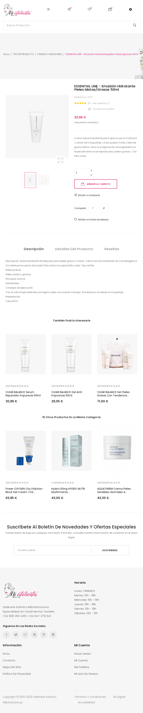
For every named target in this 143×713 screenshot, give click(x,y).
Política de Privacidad (17, 674)
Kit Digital (119, 697)
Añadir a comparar (87, 195)
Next (70, 126)
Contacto (9, 660)
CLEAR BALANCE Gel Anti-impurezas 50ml (67, 393)
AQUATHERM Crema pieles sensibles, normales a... (114, 490)
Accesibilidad (86, 702)
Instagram (43, 634)
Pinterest (34, 634)
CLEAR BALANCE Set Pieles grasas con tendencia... (113, 393)
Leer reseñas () (100, 103)
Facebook (6, 634)
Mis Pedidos (81, 667)
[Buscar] (71, 25)
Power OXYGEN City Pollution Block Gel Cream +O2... (24, 490)
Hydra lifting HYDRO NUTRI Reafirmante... (68, 490)
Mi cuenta (81, 660)
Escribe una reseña (103, 109)
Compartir (92, 208)
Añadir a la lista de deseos (91, 219)
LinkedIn (53, 634)
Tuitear (103, 208)
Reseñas (112, 249)
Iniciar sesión (82, 654)
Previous (5, 126)
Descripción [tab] (33, 249)
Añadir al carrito (98, 184)
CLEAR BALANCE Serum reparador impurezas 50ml (23, 393)
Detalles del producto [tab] (74, 249)
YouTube (25, 634)
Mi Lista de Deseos (86, 674)
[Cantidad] (81, 173)
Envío (6, 654)
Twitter (16, 634)
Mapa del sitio (12, 667)
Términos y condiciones (90, 697)
